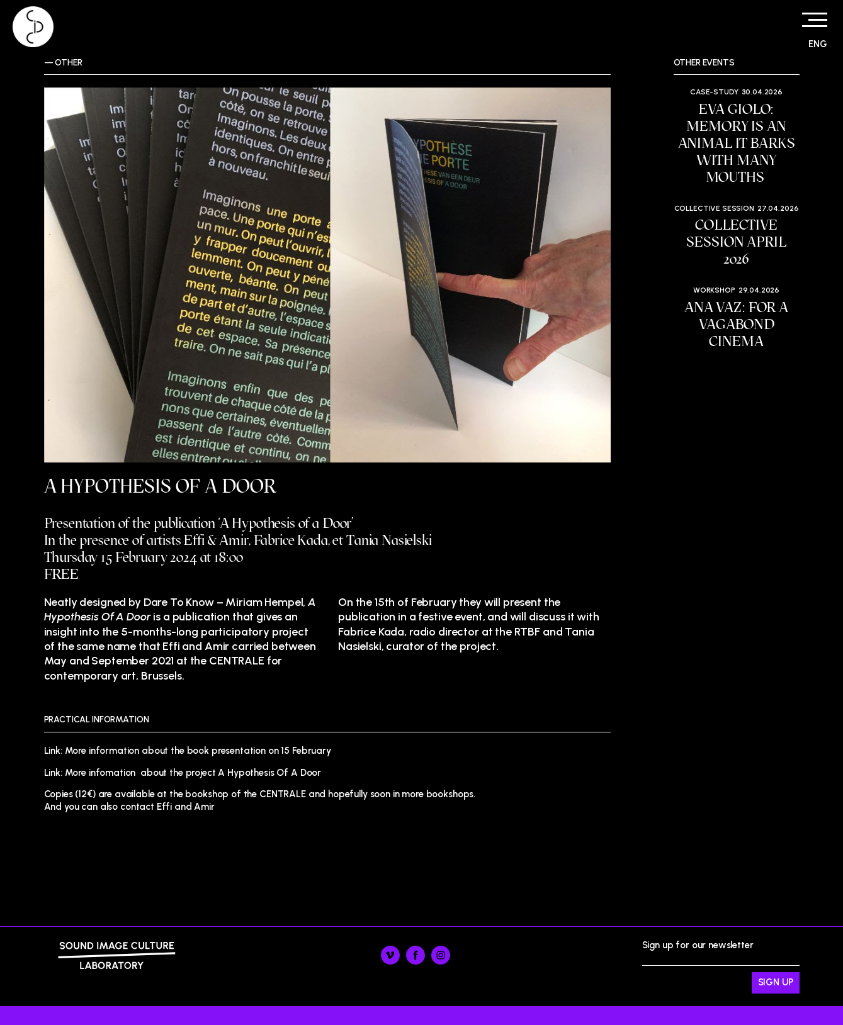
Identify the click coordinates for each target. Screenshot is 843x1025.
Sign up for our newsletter (721, 966)
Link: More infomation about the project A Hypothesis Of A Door (183, 772)
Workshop (714, 290)
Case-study (714, 91)
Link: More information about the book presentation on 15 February (187, 750)
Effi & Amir (216, 540)
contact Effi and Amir (167, 806)
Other (68, 62)
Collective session (714, 208)
